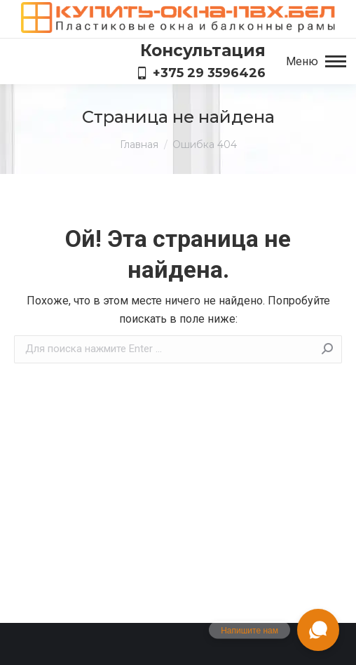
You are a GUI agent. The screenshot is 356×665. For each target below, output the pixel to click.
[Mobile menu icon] (316, 61)
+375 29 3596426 (201, 73)
